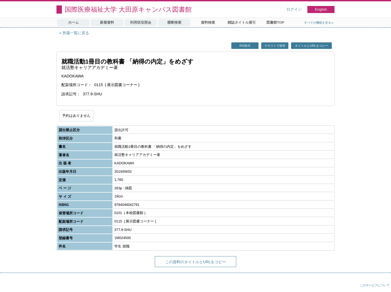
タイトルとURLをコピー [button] (311, 45)
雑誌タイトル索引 (242, 22)
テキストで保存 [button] (274, 45)
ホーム (73, 22)
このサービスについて (375, 285)
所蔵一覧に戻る (75, 33)
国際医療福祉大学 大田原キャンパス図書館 (128, 9)
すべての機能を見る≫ (319, 22)
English (321, 9)
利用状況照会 (140, 22)
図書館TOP (275, 22)
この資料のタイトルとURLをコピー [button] (195, 262)
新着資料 (107, 22)
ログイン (294, 9)
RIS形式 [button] (245, 45)
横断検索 (174, 22)
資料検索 (208, 22)
